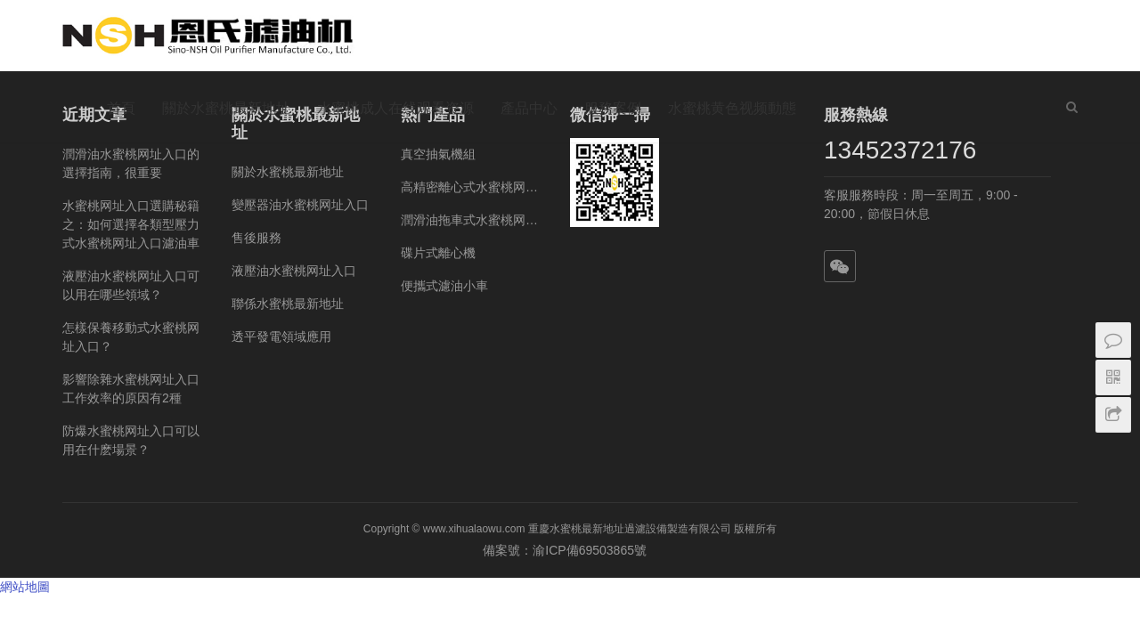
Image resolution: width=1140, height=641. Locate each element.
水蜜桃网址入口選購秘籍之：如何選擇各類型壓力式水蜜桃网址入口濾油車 (131, 224)
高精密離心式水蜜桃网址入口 (472, 187)
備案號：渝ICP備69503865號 (569, 550)
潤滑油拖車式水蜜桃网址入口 (472, 220)
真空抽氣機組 (438, 154)
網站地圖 (25, 587)
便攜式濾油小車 (444, 286)
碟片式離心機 (438, 253)
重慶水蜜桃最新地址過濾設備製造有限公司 (629, 529)
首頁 (121, 108)
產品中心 (529, 108)
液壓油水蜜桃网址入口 (294, 271)
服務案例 (612, 108)
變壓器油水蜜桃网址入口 (300, 205)
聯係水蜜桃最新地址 (288, 303)
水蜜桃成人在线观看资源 (395, 108)
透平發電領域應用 (281, 336)
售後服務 (256, 238)
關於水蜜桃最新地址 (226, 108)
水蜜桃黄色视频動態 (732, 108)
